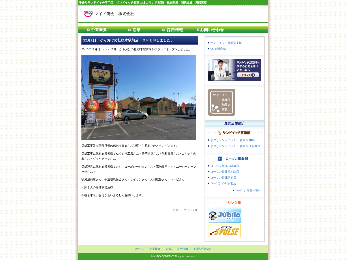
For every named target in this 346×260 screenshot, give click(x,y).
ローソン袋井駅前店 (223, 177)
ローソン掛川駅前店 (223, 183)
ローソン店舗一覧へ (248, 190)
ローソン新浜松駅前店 (224, 166)
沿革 (135, 29)
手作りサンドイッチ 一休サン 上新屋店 (235, 146)
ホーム (139, 249)
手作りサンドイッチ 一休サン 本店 (232, 140)
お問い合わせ (211, 29)
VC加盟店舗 (218, 49)
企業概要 (97, 29)
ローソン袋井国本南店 (224, 171)
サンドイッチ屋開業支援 (226, 43)
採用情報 (173, 29)
